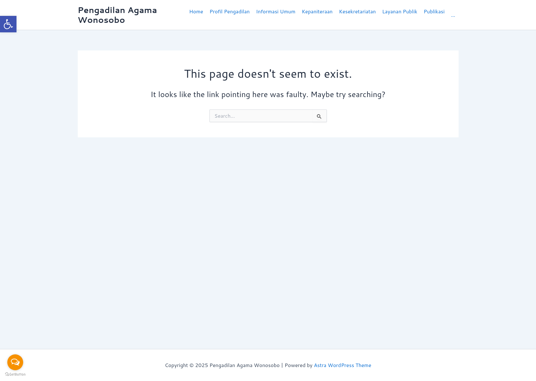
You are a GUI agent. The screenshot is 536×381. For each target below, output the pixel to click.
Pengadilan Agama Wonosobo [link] (117, 14)
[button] (229, 15)
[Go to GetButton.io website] (15, 374)
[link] (8, 24)
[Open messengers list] (15, 362)
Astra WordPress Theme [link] (342, 365)
